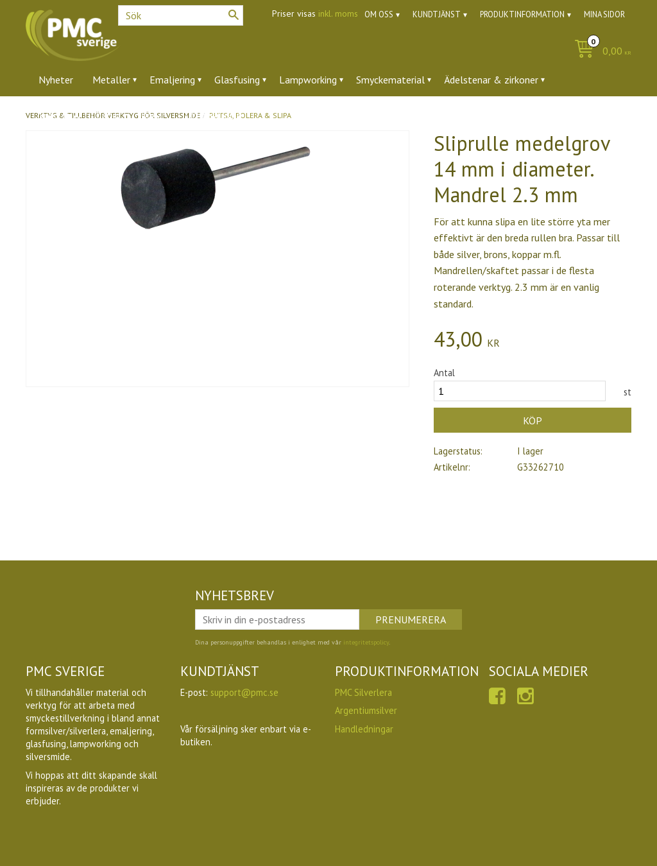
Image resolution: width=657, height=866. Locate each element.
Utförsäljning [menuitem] (213, 114)
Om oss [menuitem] (378, 14)
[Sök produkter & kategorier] (180, 15)
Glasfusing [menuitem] (237, 79)
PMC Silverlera (363, 692)
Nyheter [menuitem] (55, 79)
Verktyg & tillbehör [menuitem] (79, 114)
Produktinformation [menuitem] (522, 14)
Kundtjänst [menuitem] (437, 14)
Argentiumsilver (366, 710)
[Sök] (233, 14)
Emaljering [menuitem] (172, 79)
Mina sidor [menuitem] (604, 14)
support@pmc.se (244, 692)
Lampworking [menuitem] (308, 79)
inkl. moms (338, 13)
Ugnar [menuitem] (153, 114)
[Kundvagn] (599, 51)
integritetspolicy (366, 642)
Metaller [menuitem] (111, 79)
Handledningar (364, 729)
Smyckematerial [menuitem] (390, 79)
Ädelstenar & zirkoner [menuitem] (491, 79)
